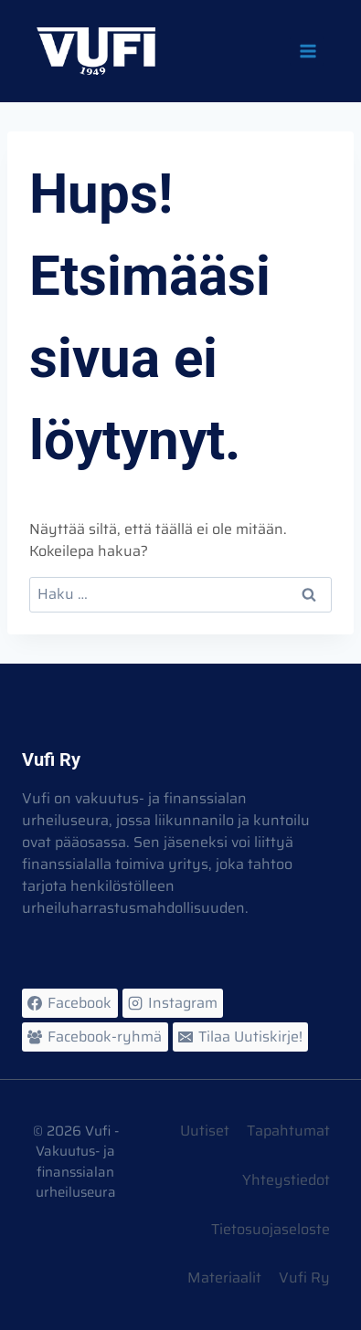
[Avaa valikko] (307, 51)
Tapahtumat (288, 1130)
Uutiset (204, 1130)
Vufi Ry (304, 1277)
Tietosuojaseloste (270, 1229)
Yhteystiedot (286, 1179)
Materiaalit (224, 1277)
